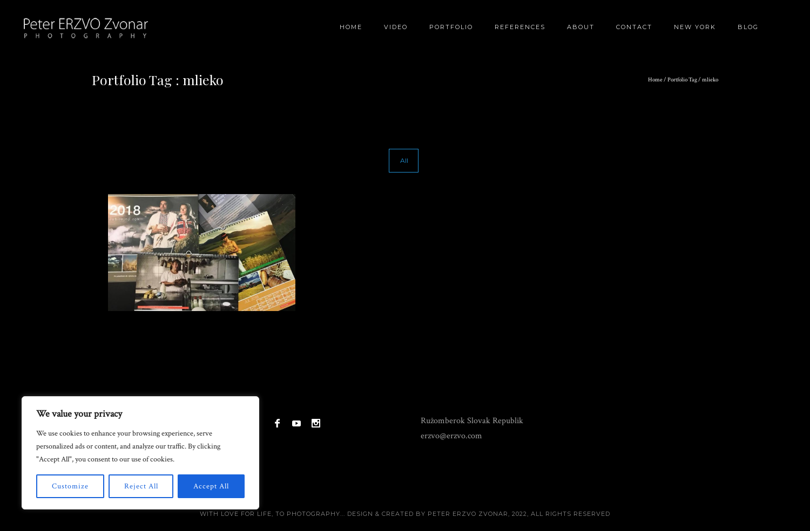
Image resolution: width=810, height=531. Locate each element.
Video (396, 27)
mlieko (710, 80)
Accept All (211, 486)
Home (351, 27)
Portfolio (451, 27)
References (520, 27)
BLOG (748, 27)
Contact (634, 27)
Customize (70, 486)
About (581, 27)
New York (695, 27)
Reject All (141, 486)
